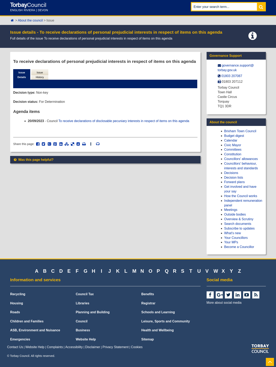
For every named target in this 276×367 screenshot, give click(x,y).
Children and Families (26, 321)
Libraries (82, 303)
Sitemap (147, 339)
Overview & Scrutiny (238, 219)
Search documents (237, 223)
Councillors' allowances (241, 159)
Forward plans (234, 182)
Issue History (40, 75)
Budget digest (234, 135)
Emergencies (20, 339)
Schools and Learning (158, 312)
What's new (232, 233)
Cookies (136, 347)
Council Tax (85, 294)
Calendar (230, 140)
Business (83, 330)
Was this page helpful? (33, 160)
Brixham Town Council (240, 131)
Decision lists (233, 177)
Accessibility (74, 347)
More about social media (224, 302)
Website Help (86, 339)
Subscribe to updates (239, 228)
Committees (233, 149)
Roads (15, 312)
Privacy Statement (115, 347)
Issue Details (21, 75)
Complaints (55, 347)
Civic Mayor (232, 145)
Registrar (148, 303)
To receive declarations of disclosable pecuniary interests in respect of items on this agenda (124, 121)
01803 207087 (231, 76)
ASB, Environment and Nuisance (35, 330)
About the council (30, 20)
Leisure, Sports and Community (165, 321)
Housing (16, 303)
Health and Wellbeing (157, 330)
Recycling (17, 294)
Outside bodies (235, 214)
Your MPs (231, 242)
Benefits (147, 294)
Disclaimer (92, 347)
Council (81, 321)
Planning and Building (93, 312)
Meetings (230, 209)
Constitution (233, 154)
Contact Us (15, 347)
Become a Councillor (239, 247)
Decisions (231, 173)
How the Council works (240, 196)
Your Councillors (236, 237)
